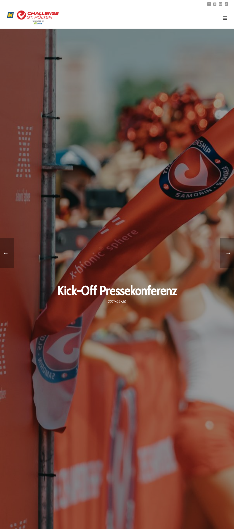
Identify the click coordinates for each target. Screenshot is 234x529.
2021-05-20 (117, 301)
